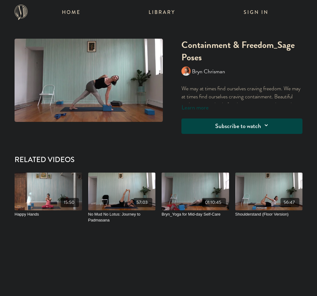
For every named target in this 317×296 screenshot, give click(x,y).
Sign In (256, 12)
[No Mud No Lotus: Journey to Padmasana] (122, 217)
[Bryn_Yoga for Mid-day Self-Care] (195, 214)
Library (162, 12)
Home (71, 12)
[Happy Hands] (48, 214)
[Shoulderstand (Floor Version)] (269, 214)
